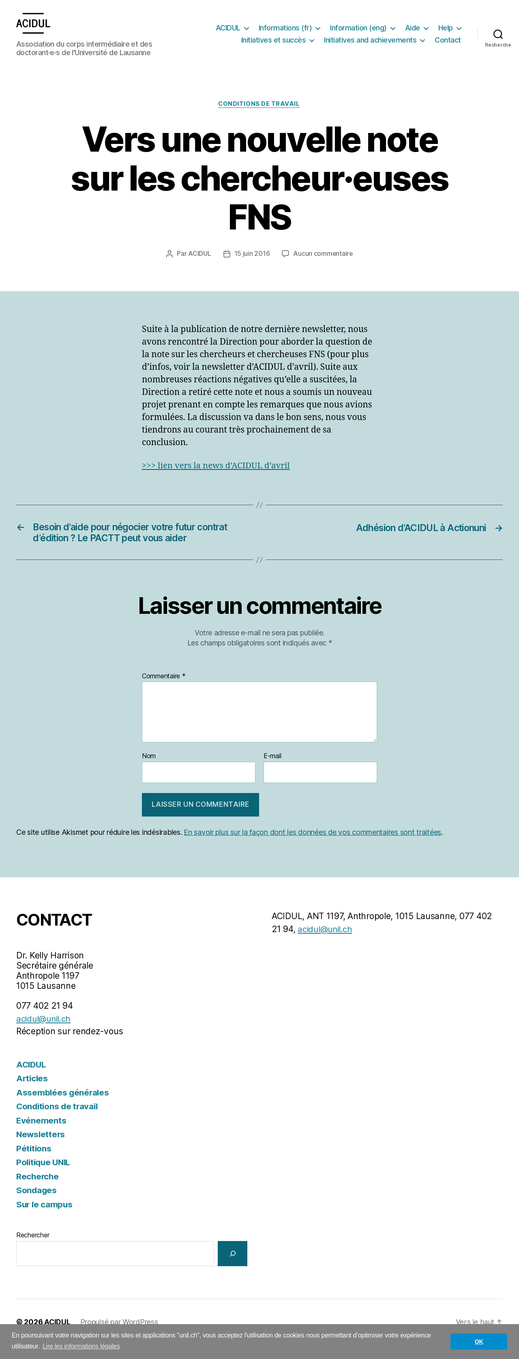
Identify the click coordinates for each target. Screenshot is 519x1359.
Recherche (38, 1190)
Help (251, 40)
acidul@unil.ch (45, 1033)
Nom (149, 770)
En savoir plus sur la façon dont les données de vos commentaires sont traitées (312, 846)
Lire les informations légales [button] (81, 1346)
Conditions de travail (260, 116)
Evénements (41, 1135)
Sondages (37, 1204)
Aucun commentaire (323, 266)
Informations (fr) (318, 28)
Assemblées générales (63, 1107)
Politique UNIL (44, 1176)
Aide (445, 28)
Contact (448, 52)
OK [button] (479, 1341)
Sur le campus (45, 1218)
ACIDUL (261, 28)
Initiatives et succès (309, 40)
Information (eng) (391, 28)
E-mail (272, 770)
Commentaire (164, 690)
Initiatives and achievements (406, 40)
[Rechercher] (232, 1267)
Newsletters (41, 1148)
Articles (32, 1092)
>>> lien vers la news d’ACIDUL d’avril (218, 478)
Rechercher (32, 1249)
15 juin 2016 (252, 266)
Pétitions (34, 1163)
